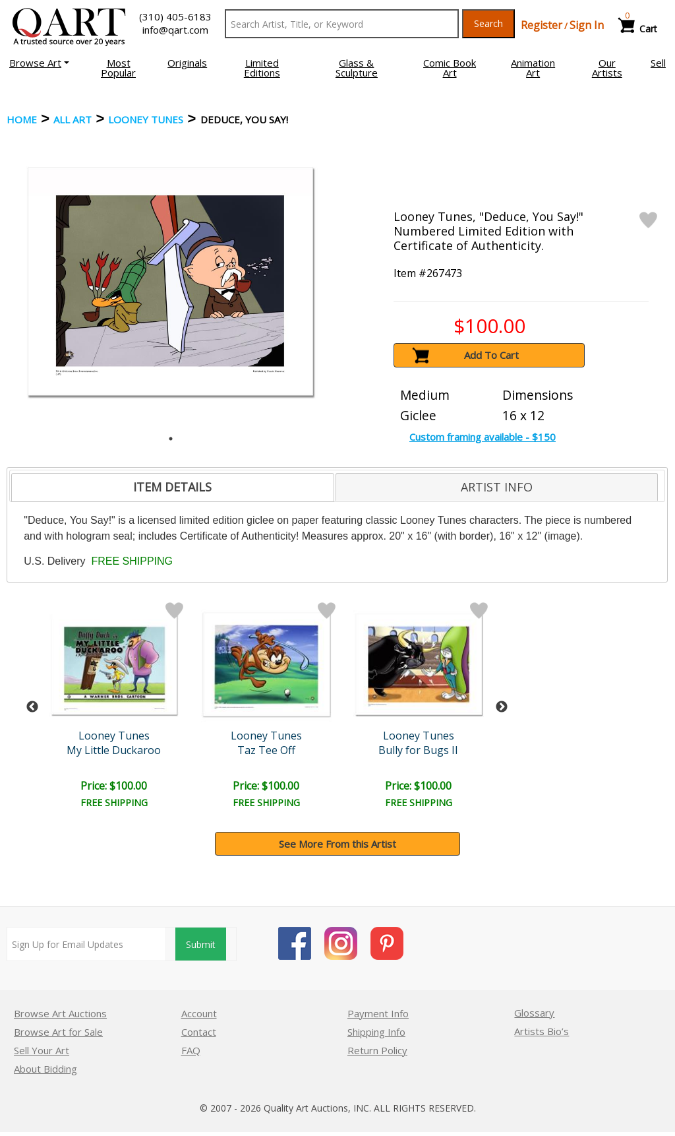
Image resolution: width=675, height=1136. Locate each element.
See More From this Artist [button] (337, 843)
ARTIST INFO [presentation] (497, 487)
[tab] (172, 487)
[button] (39, 62)
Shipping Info (376, 1031)
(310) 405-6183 (175, 16)
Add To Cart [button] (491, 355)
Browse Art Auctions (60, 1013)
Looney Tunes (145, 119)
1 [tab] (170, 438)
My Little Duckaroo (114, 750)
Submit (201, 944)
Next (501, 707)
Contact (198, 1031)
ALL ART (72, 119)
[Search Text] (341, 24)
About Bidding (45, 1068)
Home (22, 119)
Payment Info (378, 1013)
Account (199, 1013)
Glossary (534, 1012)
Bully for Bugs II (418, 750)
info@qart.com (175, 29)
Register (541, 25)
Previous (32, 707)
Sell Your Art (41, 1050)
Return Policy (377, 1050)
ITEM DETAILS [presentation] (172, 487)
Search (488, 23)
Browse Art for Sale (58, 1031)
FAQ (190, 1050)
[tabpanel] (170, 281)
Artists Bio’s (541, 1031)
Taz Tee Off (266, 750)
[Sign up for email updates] (86, 944)
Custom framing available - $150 (482, 436)
